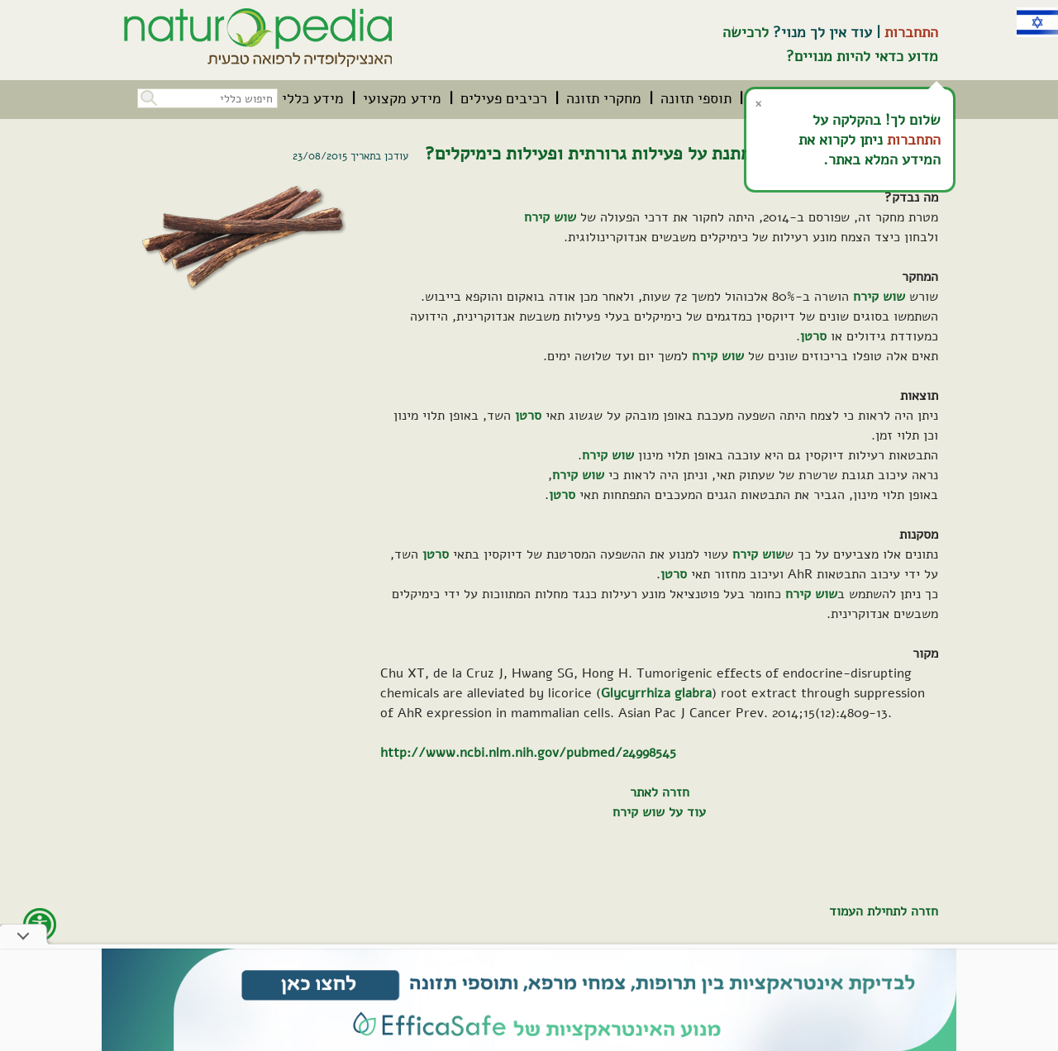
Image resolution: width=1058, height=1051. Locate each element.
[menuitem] (696, 98)
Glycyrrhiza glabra (656, 693)
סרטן (813, 336)
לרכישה (745, 32)
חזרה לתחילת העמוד (883, 911)
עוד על (685, 812)
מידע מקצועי (402, 98)
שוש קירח (550, 217)
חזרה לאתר (659, 792)
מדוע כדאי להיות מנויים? (862, 56)
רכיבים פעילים (503, 98)
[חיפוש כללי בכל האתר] (207, 98)
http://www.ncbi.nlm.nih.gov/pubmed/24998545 (528, 753)
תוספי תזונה (696, 98)
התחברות (911, 32)
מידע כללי (313, 98)
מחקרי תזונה (603, 98)
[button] (147, 96)
